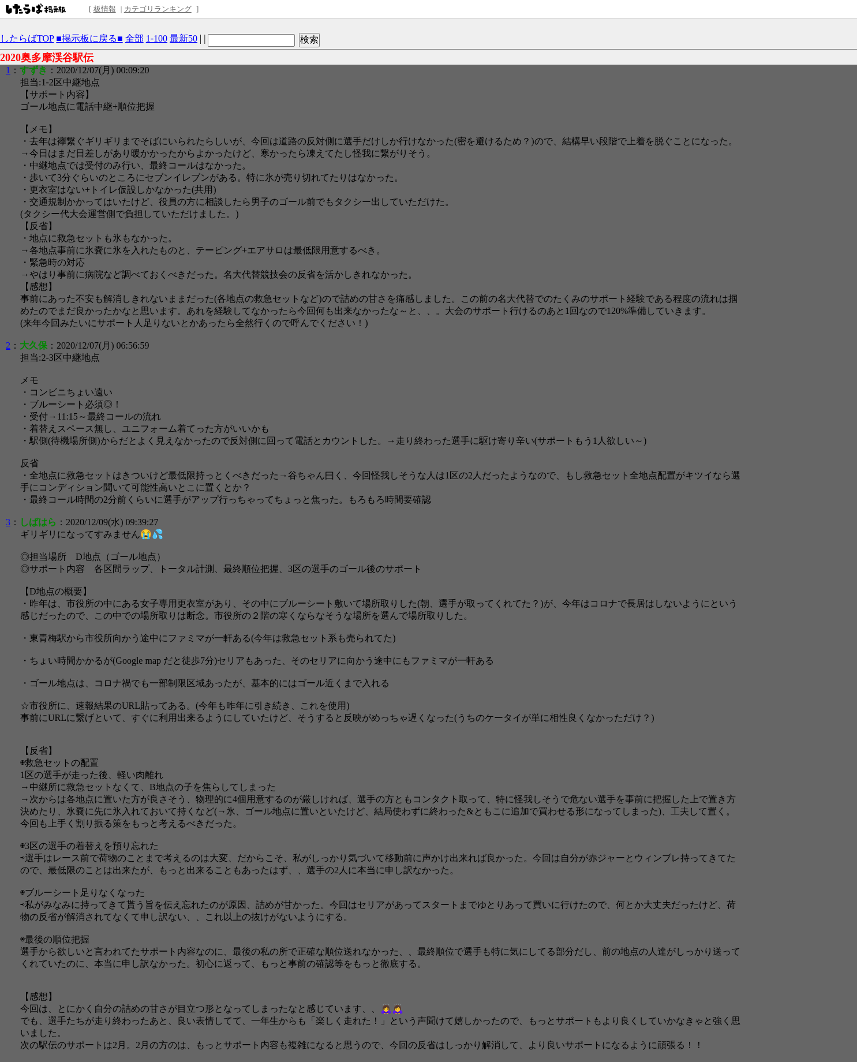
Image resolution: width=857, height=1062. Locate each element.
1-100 (156, 38)
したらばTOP (27, 38)
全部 (134, 38)
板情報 (104, 9)
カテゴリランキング (158, 9)
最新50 (183, 38)
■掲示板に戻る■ (89, 38)
